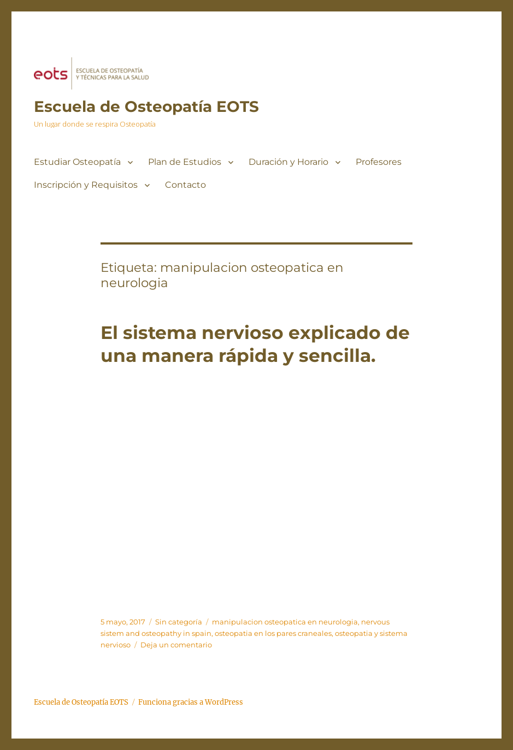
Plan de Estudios (184, 162)
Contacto (185, 185)
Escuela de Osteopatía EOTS (146, 106)
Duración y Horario (288, 162)
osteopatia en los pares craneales (273, 633)
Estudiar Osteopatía (77, 162)
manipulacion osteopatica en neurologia (285, 621)
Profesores (379, 162)
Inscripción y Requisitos (86, 185)
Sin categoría (178, 621)
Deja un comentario (176, 644)
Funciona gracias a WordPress (190, 702)
